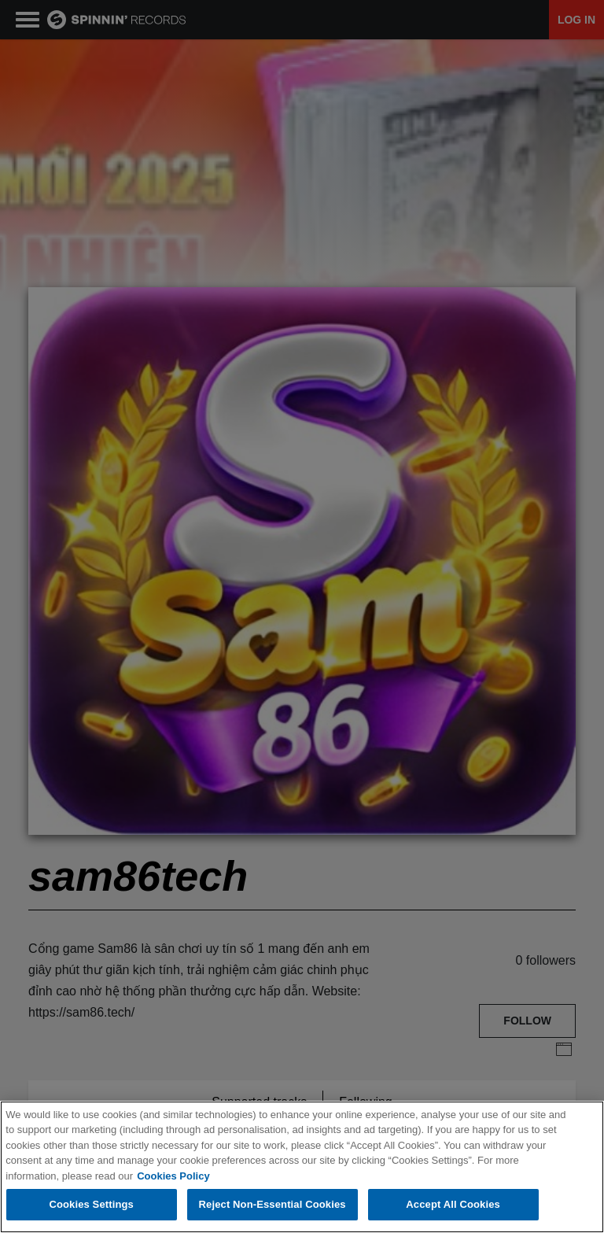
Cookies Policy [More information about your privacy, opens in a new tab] (173, 1176)
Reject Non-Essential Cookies (272, 1205)
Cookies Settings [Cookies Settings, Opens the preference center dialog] (91, 1205)
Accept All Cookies (453, 1205)
